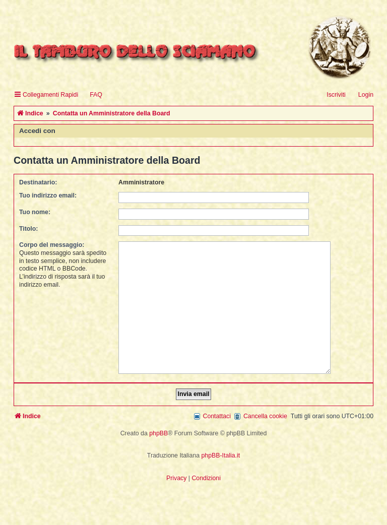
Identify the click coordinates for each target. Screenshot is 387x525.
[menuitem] (91, 95)
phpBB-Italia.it (221, 449)
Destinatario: (38, 182)
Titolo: (28, 228)
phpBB (158, 427)
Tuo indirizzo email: (48, 195)
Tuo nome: (34, 212)
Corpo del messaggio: (51, 244)
